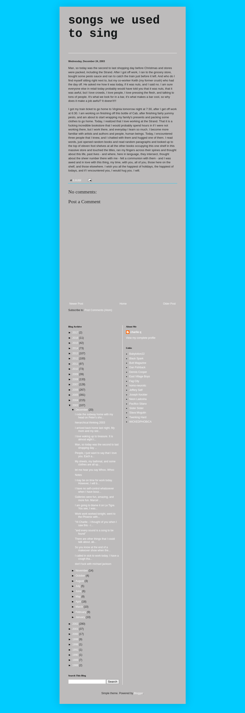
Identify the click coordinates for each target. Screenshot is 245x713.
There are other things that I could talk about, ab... (95, 540)
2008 (75, 379)
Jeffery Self (136, 390)
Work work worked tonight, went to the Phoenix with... (95, 515)
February (81, 612)
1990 (75, 654)
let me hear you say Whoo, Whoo (94, 469)
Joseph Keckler (138, 394)
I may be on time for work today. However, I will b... (93, 482)
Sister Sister (136, 408)
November (82, 570)
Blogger (138, 693)
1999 (75, 639)
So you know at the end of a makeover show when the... (92, 549)
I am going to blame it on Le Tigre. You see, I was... (95, 507)
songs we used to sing (114, 27)
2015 (75, 343)
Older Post (169, 303)
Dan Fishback (137, 367)
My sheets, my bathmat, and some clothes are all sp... (95, 463)
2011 (75, 363)
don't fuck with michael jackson (93, 563)
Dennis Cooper (138, 372)
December (82, 409)
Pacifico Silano (138, 403)
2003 (75, 405)
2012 (75, 358)
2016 (75, 337)
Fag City (134, 381)
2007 (75, 384)
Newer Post (76, 303)
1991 (75, 649)
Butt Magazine (137, 362)
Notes (78, 475)
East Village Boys (139, 376)
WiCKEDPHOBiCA (140, 421)
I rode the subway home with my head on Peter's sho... (94, 416)
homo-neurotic (137, 385)
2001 (75, 628)
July (78, 586)
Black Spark (136, 358)
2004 (75, 400)
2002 (75, 623)
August (80, 581)
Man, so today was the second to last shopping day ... (96, 446)
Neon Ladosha (138, 399)
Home (123, 303)
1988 (75, 665)
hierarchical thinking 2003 (90, 422)
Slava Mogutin (137, 412)
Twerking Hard (137, 417)
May (78, 596)
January (80, 617)
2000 (75, 634)
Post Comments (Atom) (98, 310)
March (79, 606)
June (78, 591)
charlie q (135, 332)
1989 (75, 660)
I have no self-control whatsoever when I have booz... (94, 490)
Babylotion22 (137, 353)
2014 (75, 348)
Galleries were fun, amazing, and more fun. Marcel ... (94, 498)
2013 (75, 353)
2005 (75, 394)
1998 (75, 644)
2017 (75, 332)
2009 (75, 374)
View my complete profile (140, 337)
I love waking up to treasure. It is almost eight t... (94, 438)
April (78, 601)
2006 (75, 389)
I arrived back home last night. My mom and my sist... (94, 429)
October (80, 575)
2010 (75, 368)
